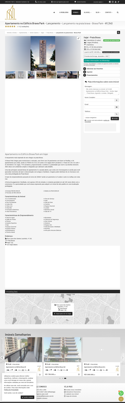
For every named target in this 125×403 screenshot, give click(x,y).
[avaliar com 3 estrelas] (10, 26)
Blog (98, 12)
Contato (108, 12)
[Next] (122, 357)
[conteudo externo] (62, 266)
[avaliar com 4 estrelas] (12, 26)
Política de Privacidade (11, 390)
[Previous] (2, 357)
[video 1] (43, 98)
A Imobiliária (63, 12)
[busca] (117, 12)
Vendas (76, 12)
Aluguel (87, 12)
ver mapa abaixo (12, 244)
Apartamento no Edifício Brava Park (24, 23)
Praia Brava (95, 37)
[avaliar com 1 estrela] (6, 26)
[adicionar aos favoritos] (40, 374)
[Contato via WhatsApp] (121, 393)
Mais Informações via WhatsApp (97, 60)
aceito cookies (27, 397)
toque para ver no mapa (62, 313)
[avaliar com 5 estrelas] (14, 26)
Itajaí (86, 37)
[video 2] (43, 134)
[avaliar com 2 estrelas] (8, 26)
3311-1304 (41, 2)
